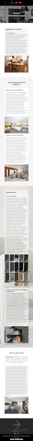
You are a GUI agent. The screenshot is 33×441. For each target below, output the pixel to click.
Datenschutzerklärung (16, 431)
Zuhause (8, 429)
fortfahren (12, 439)
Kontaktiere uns (16, 429)
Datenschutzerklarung (19, 439)
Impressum (24, 429)
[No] (31, 437)
